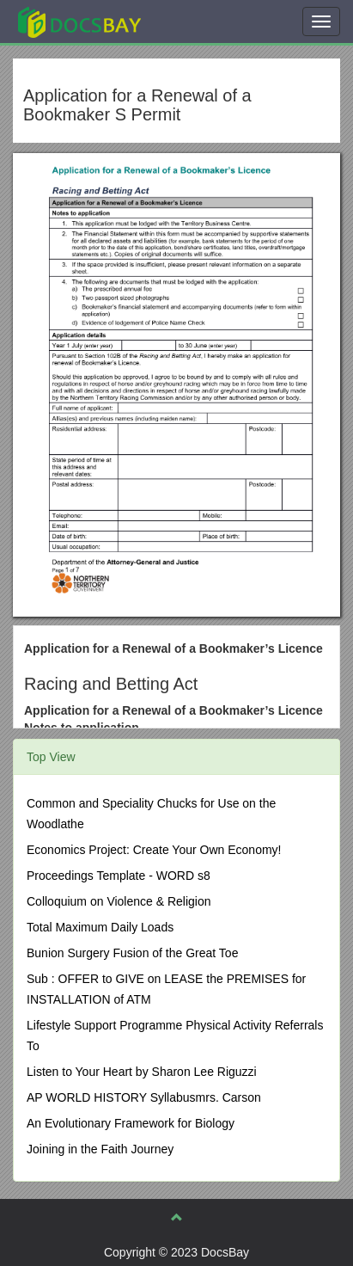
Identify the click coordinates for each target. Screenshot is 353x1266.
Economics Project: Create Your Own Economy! (154, 850)
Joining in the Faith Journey (100, 1149)
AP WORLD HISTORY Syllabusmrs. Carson (144, 1097)
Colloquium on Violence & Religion (119, 901)
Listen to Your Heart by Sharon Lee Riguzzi (142, 1072)
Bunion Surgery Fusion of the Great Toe (132, 953)
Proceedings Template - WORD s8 (118, 875)
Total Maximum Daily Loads (100, 927)
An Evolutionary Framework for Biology (130, 1123)
